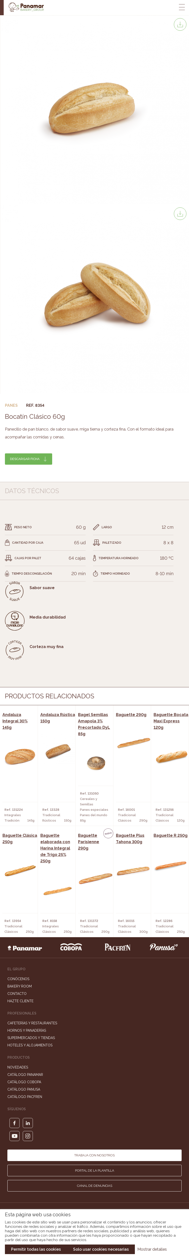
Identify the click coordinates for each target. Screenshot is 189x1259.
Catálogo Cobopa (24, 1082)
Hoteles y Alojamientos (29, 1045)
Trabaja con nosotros (94, 1155)
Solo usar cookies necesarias (101, 1249)
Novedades (17, 1067)
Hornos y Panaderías (26, 1030)
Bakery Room (19, 986)
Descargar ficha (25, 459)
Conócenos (18, 979)
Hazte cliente (20, 1001)
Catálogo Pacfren (24, 1097)
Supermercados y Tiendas (31, 1038)
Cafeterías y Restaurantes (32, 1023)
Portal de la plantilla (94, 1170)
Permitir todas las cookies (36, 1249)
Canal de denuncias (94, 1186)
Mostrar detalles (152, 1249)
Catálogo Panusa (23, 1089)
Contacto (17, 994)
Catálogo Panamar (25, 1075)
